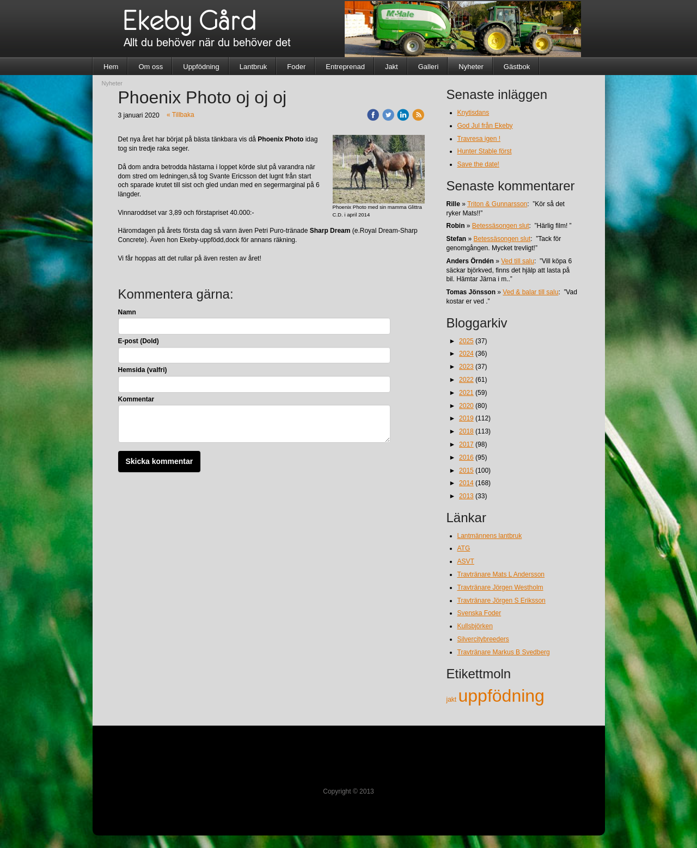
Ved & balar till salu (530, 292)
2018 (466, 431)
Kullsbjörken (475, 626)
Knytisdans (473, 112)
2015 (466, 470)
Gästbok (517, 67)
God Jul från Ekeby (485, 125)
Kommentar (136, 399)
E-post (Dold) (138, 341)
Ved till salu (517, 261)
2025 (466, 341)
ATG (463, 548)
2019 (466, 418)
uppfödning (501, 695)
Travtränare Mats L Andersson (501, 574)
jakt (452, 699)
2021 (466, 393)
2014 (466, 483)
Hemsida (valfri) (142, 370)
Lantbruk (253, 67)
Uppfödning (201, 67)
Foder (296, 67)
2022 (466, 379)
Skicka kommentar (159, 461)
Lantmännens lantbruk (489, 536)
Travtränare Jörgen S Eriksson (501, 600)
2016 (466, 457)
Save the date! (478, 164)
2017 (466, 444)
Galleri (428, 67)
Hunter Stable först (484, 151)
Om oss (150, 67)
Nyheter (471, 67)
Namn (127, 312)
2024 (466, 353)
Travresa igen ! (479, 139)
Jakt (391, 67)
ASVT (465, 561)
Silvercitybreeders (483, 639)
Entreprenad (345, 67)
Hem (110, 67)
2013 (466, 496)
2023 (466, 366)
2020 (466, 406)
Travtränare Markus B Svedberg (503, 652)
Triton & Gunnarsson (497, 204)
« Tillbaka (180, 115)
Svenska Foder (479, 613)
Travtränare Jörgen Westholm (500, 587)
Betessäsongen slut (500, 226)
